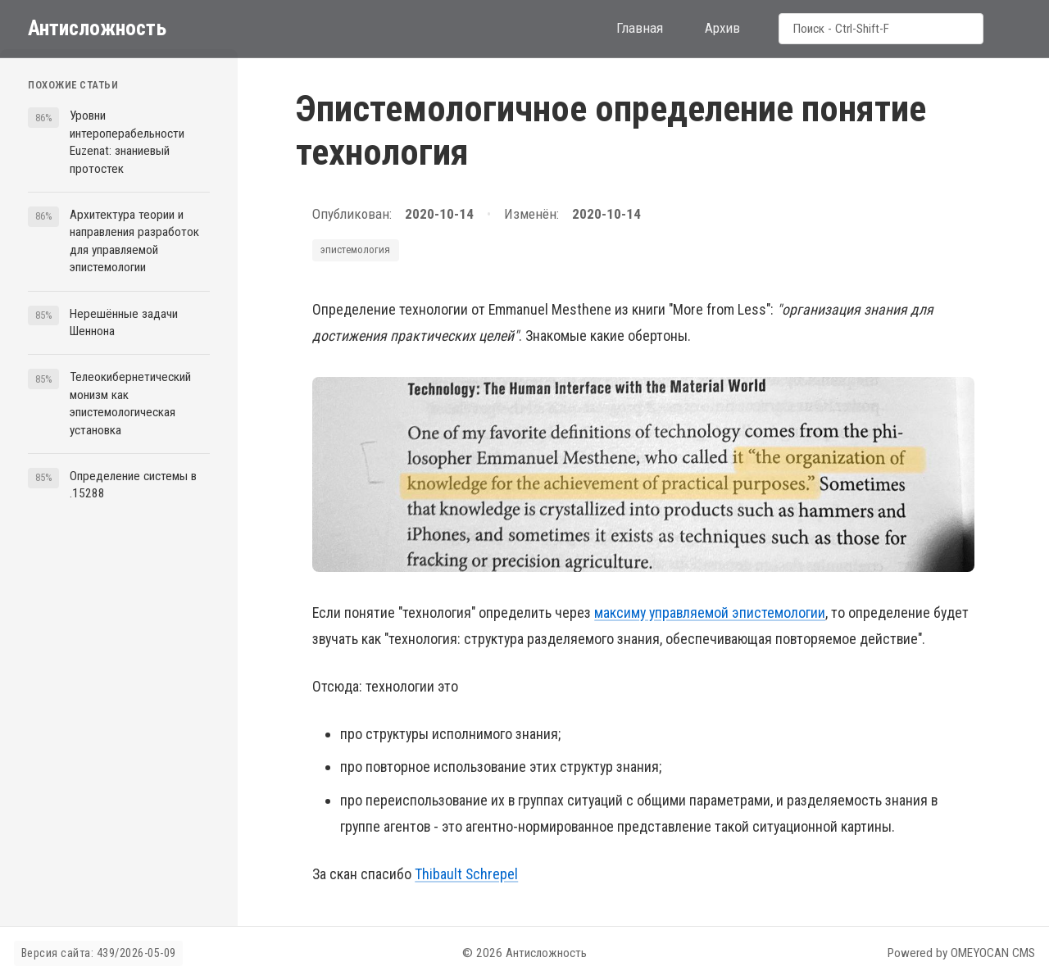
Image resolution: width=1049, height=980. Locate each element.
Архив (722, 28)
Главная (639, 28)
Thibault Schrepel (466, 873)
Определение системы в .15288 (133, 485)
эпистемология (355, 249)
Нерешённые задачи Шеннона (124, 322)
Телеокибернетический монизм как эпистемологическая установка (130, 403)
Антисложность (97, 28)
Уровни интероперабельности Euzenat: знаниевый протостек (127, 141)
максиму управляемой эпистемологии (709, 612)
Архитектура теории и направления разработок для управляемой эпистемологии (134, 240)
